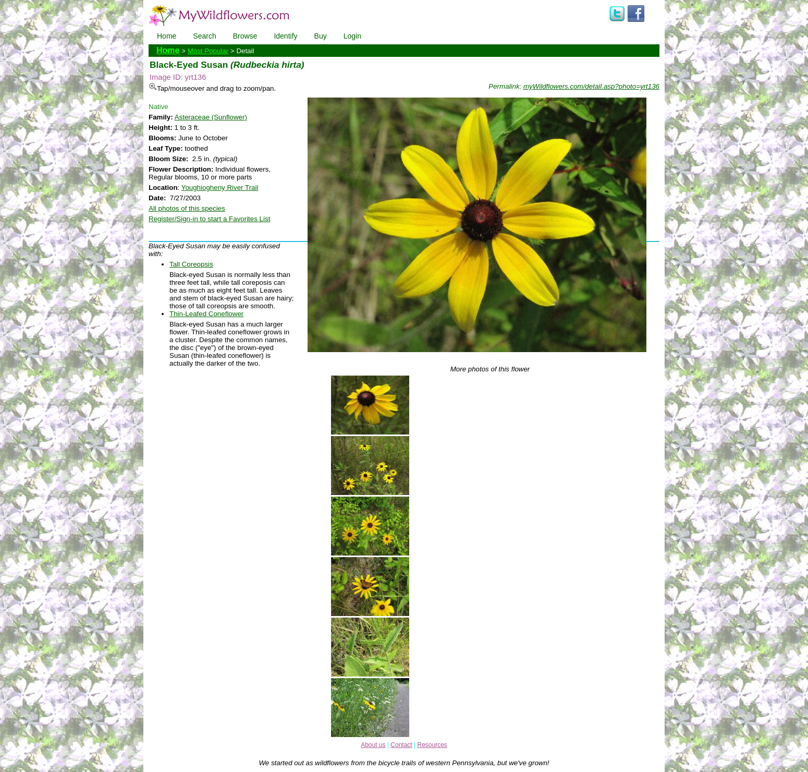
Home (166, 36)
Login (352, 36)
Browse (245, 36)
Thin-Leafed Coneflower (206, 314)
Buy (320, 36)
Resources (432, 745)
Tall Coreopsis (191, 264)
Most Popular (208, 51)
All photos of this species (187, 208)
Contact (401, 745)
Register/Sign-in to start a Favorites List (209, 219)
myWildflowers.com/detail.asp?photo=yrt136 (591, 86)
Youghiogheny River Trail (220, 187)
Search (204, 36)
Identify (285, 36)
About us (373, 745)
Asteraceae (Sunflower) (211, 117)
